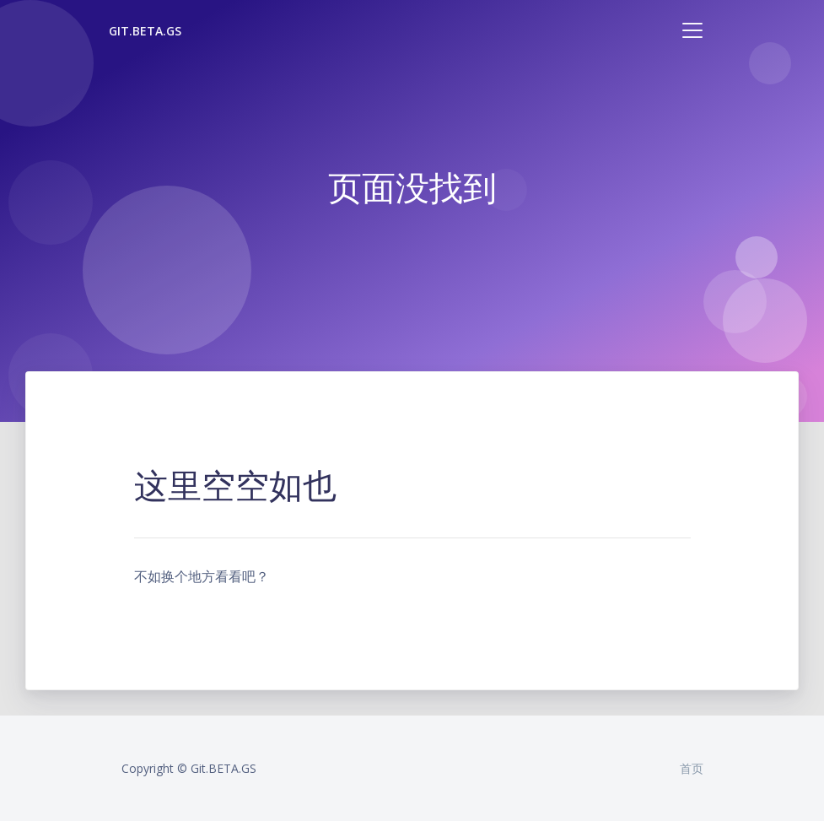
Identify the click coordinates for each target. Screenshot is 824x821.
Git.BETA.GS (145, 31)
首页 (691, 768)
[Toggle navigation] (692, 30)
